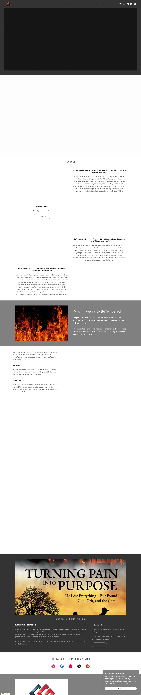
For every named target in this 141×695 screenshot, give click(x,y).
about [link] (45, 4)
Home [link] (37, 4)
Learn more (42, 217)
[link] (8, 4)
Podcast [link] (63, 4)
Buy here (99, 645)
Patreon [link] (73, 4)
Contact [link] (94, 4)
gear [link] (53, 4)
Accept (121, 688)
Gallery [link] (104, 4)
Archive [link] (84, 4)
